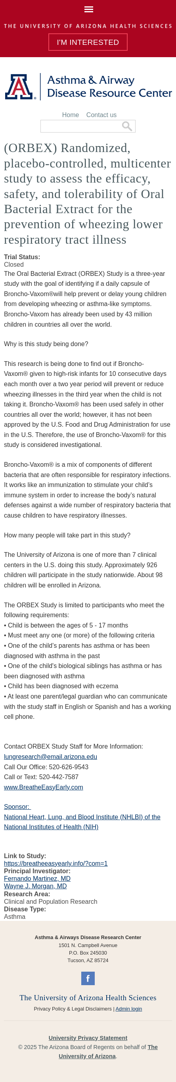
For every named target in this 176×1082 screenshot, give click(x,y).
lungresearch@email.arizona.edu (50, 756)
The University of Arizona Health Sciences (88, 997)
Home (70, 115)
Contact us (101, 115)
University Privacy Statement (88, 1038)
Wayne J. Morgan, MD (35, 886)
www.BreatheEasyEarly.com (43, 787)
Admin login (129, 1009)
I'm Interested (88, 42)
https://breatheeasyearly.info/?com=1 (56, 863)
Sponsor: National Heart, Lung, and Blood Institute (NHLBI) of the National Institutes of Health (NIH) (82, 816)
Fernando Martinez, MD (37, 878)
